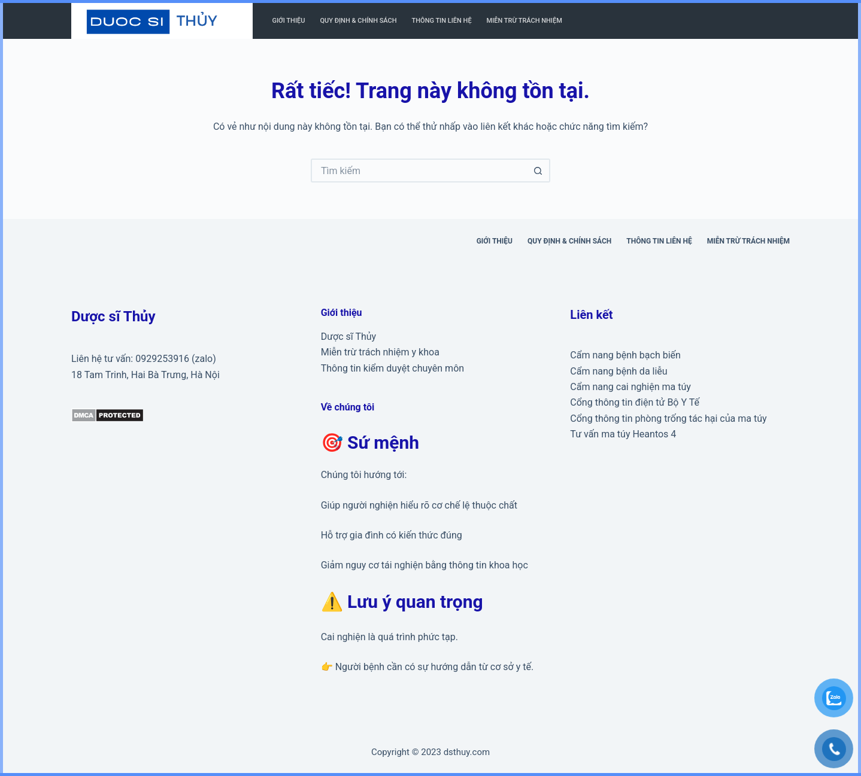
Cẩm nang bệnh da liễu (618, 371)
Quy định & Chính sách (358, 21)
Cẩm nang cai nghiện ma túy (630, 386)
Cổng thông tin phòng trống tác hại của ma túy (668, 418)
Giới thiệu (288, 21)
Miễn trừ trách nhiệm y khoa (380, 352)
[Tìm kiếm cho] (418, 170)
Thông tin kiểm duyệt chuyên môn (392, 368)
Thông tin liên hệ (442, 21)
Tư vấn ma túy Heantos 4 (623, 434)
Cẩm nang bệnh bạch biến (625, 355)
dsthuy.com (467, 752)
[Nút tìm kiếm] (538, 170)
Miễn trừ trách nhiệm (524, 21)
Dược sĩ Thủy (349, 336)
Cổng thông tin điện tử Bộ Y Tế (634, 402)
